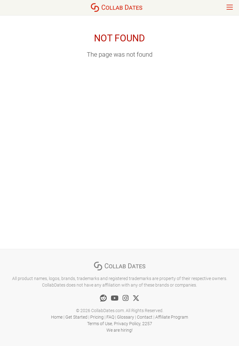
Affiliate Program (171, 317)
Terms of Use (99, 323)
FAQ (110, 317)
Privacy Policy (127, 323)
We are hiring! (119, 330)
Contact (144, 317)
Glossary (125, 317)
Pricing (97, 317)
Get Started (76, 317)
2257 (147, 323)
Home (57, 317)
